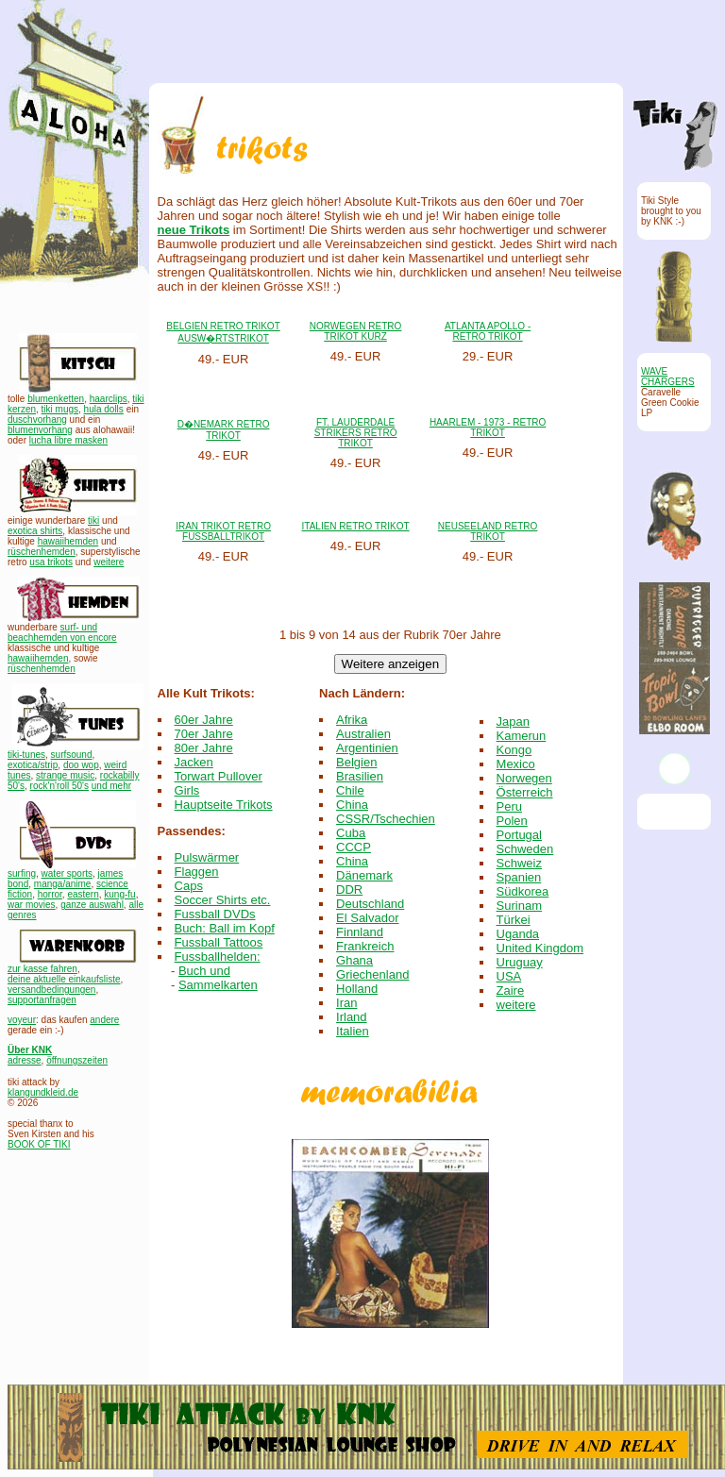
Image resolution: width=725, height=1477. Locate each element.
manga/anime (63, 884)
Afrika (351, 720)
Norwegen (524, 778)
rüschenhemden (42, 551)
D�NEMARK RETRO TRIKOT (223, 430)
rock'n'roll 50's (59, 785)
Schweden (525, 849)
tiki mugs (60, 409)
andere (104, 1020)
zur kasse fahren (42, 969)
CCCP (353, 847)
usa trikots (51, 562)
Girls (187, 790)
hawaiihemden (68, 541)
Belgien (356, 762)
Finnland (359, 932)
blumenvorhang (40, 430)
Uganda (518, 934)
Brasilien (359, 776)
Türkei (514, 920)
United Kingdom (540, 948)
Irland (351, 1017)
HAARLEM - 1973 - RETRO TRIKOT (488, 427)
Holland (357, 989)
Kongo (514, 750)
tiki (93, 520)
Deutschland (370, 904)
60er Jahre (204, 720)
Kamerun (522, 736)
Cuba (350, 833)
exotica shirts (35, 531)
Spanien (519, 877)
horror (50, 894)
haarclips (108, 399)
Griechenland (372, 974)
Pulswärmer (207, 857)
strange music (65, 775)
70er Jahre (204, 734)
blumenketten (55, 399)
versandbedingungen (51, 989)
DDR (349, 889)
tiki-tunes (26, 754)
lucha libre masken (68, 440)
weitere (108, 562)
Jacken (194, 762)
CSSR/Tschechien (385, 819)
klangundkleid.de (43, 1092)
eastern (82, 894)
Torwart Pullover (218, 776)
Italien (352, 1031)
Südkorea (523, 891)
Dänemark (364, 875)
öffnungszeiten (77, 1060)
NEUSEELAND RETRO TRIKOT (488, 531)
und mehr (111, 785)
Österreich (525, 792)
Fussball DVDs (215, 914)
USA (509, 976)
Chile (350, 790)
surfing (22, 873)
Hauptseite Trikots (224, 804)
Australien (363, 734)
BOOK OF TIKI (39, 1144)
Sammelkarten (218, 985)
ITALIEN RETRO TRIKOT (356, 526)
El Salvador (367, 918)
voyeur (22, 1020)
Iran (346, 1003)
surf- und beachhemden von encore (62, 632)
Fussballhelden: (218, 956)
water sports (67, 873)
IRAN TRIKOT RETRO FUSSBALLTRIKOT (223, 531)
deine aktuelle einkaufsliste (64, 979)
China (352, 804)
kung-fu (119, 894)
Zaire (511, 990)
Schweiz (519, 863)
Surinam (519, 905)
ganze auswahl (92, 904)
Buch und (204, 971)
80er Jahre (204, 748)
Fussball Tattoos (219, 942)
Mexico (516, 764)
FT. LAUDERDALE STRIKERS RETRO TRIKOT (355, 432)
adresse (25, 1060)
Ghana (354, 960)
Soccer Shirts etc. (223, 900)
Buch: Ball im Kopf (225, 928)
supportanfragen (42, 1000)
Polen (512, 821)
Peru (509, 806)
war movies (32, 904)
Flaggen (197, 871)
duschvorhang (37, 419)
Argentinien (367, 748)
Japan (513, 721)
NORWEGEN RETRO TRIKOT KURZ (356, 331)
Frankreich (365, 946)
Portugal (519, 835)
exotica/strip (33, 765)
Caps (189, 886)
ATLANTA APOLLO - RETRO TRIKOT (488, 331)
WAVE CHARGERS (668, 376)
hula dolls (104, 409)
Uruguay (520, 962)
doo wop (81, 765)
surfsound (72, 754)
